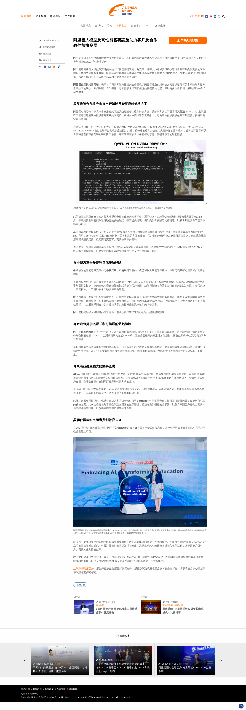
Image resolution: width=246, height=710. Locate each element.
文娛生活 (160, 25)
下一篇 (144, 597)
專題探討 (55, 16)
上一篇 (77, 597)
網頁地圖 (73, 689)
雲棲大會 (81, 584)
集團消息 (85, 25)
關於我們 (25, 689)
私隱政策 (49, 689)
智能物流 (136, 25)
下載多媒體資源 (187, 40)
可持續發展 (168, 605)
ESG (148, 25)
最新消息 (26, 16)
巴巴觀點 (70, 16)
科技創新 (121, 25)
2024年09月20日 (49, 40)
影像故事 (41, 16)
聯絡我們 (37, 689)
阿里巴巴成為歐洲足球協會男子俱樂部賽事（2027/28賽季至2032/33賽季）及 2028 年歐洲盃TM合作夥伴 (123, 667)
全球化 (99, 25)
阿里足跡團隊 (47, 47)
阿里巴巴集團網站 (30, 693)
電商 (109, 25)
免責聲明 (61, 689)
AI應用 (58, 664)
